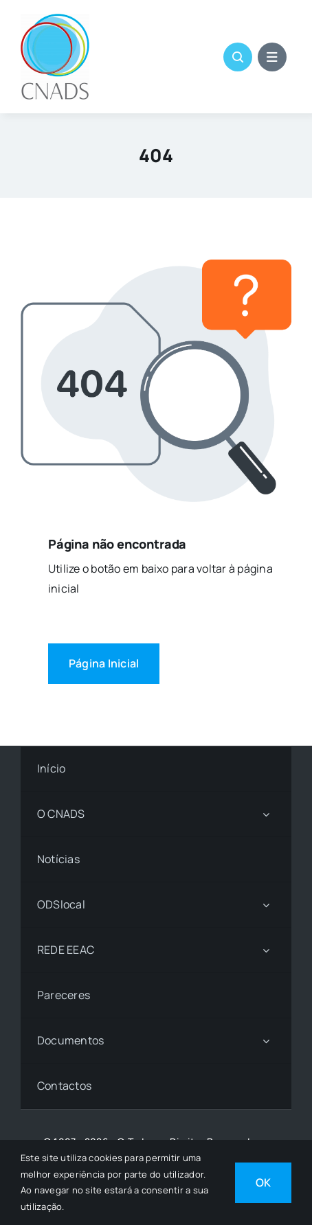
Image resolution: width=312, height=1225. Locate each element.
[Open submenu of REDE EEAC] (266, 950)
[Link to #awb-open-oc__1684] (272, 57)
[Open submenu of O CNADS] (266, 814)
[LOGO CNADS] (55, 19)
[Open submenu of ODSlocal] (266, 904)
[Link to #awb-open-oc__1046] (237, 57)
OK (263, 1182)
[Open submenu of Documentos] (266, 1040)
